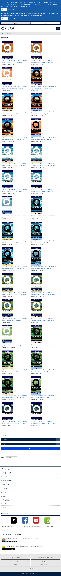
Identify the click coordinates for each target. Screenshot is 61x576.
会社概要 (3, 492)
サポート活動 (5, 500)
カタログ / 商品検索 (6, 480)
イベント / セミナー (6, 473)
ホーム (3, 33)
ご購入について (5, 484)
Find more (12, 18)
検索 (30, 448)
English (45, 23)
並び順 (2, 457)
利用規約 (16, 564)
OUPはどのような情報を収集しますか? (45, 557)
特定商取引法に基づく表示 (45, 564)
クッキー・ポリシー (16, 561)
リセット (30, 453)
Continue (4, 18)
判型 (3, 444)
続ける (4, 9)
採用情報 (3, 496)
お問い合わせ (5, 508)
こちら (7, 530)
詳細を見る (11, 9)
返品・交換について (30, 568)
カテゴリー (5, 440)
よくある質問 (5, 488)
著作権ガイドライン (45, 561)
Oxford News (5, 477)
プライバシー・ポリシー (15, 557)
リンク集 (3, 504)
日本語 (15, 23)
